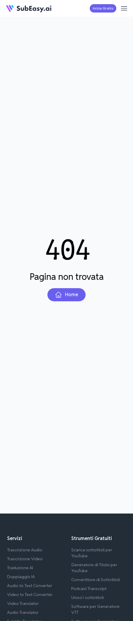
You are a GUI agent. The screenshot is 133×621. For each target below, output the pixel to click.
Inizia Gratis (103, 8)
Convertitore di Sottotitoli (95, 579)
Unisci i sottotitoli (87, 597)
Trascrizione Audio (24, 550)
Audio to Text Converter (29, 585)
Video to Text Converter (29, 594)
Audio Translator (22, 612)
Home (66, 294)
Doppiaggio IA (21, 576)
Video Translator (23, 603)
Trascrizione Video (25, 558)
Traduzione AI (20, 567)
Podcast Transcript (88, 588)
